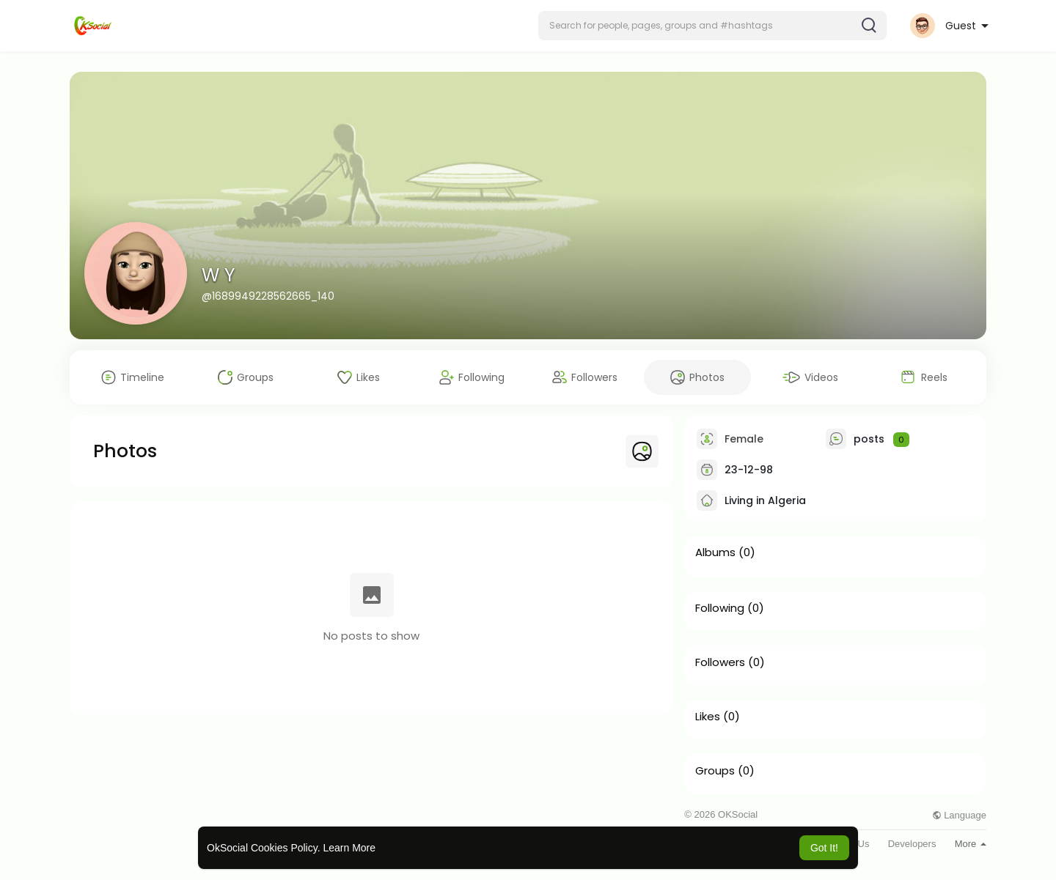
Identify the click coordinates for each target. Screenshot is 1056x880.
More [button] (970, 843)
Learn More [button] (349, 848)
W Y (218, 275)
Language (959, 815)
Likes (707, 716)
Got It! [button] (824, 848)
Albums (715, 552)
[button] (712, 25)
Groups (715, 771)
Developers (912, 843)
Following (719, 608)
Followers (720, 662)
